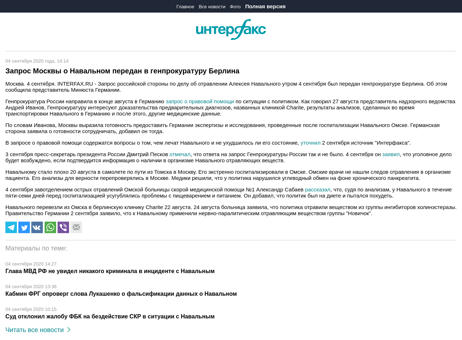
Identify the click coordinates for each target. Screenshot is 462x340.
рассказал (318, 189)
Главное (185, 6)
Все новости (212, 6)
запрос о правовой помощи (199, 101)
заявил (391, 154)
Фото (235, 6)
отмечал (179, 154)
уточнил (310, 143)
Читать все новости (38, 330)
